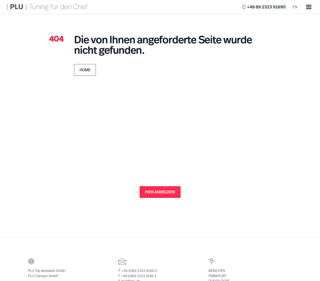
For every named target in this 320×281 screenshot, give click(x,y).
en (295, 7)
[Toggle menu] (308, 7)
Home (85, 70)
